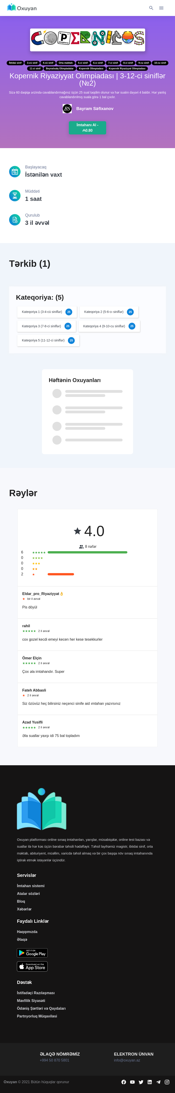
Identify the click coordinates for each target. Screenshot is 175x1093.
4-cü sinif (48, 63)
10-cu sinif (160, 63)
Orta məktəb (66, 63)
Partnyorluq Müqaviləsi (37, 1016)
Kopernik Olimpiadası (91, 68)
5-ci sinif (83, 63)
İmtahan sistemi (30, 886)
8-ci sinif (128, 63)
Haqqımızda (27, 932)
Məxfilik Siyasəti (31, 1001)
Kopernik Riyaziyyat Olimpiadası (127, 68)
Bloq (21, 901)
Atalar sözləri (28, 894)
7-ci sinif (113, 63)
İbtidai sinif (15, 63)
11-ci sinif (35, 68)
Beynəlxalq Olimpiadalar (60, 68)
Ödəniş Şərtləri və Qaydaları (41, 1008)
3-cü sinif (32, 63)
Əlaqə (22, 939)
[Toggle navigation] (161, 8)
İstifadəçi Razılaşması (36, 993)
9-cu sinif (143, 63)
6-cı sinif (98, 63)
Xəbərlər (24, 909)
